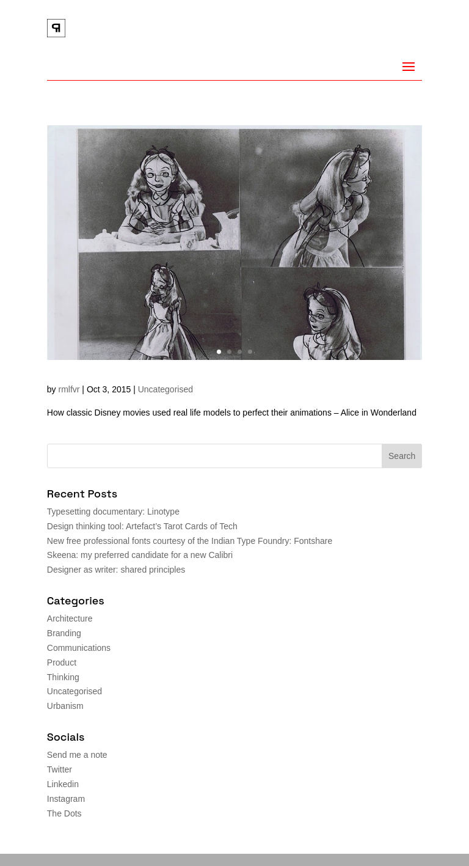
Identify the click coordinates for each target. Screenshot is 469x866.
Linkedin (63, 784)
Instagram (66, 799)
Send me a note (77, 755)
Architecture (70, 618)
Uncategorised (165, 389)
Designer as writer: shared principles (116, 569)
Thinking (63, 677)
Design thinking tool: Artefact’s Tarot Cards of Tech (142, 526)
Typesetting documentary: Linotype (113, 511)
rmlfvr (68, 389)
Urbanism (65, 706)
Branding (64, 633)
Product (61, 662)
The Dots (64, 813)
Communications (79, 648)
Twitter (59, 769)
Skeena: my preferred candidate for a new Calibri (140, 555)
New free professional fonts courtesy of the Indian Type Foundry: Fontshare (189, 541)
